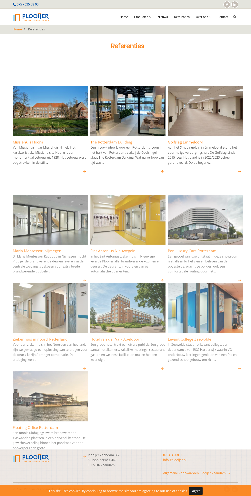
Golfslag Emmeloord (185, 144)
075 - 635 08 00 (27, 4)
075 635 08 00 (173, 455)
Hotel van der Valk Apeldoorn (116, 398)
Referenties (182, 17)
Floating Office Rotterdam (35, 486)
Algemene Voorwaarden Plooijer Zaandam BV (196, 473)
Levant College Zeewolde (189, 398)
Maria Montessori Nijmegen (37, 310)
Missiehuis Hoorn (28, 144)
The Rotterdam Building (111, 144)
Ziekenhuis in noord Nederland (40, 398)
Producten (142, 17)
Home (124, 17)
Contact (222, 17)
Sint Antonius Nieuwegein (113, 310)
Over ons (203, 17)
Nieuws (163, 17)
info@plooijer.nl (174, 460)
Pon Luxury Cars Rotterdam (192, 310)
